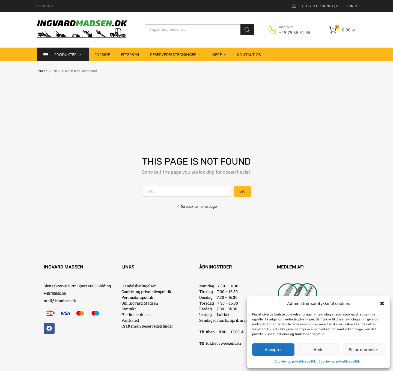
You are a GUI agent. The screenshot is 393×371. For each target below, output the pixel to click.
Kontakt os (249, 54)
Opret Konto (346, 6)
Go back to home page (196, 207)
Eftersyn (130, 54)
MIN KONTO (44, 6)
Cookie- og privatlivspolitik (295, 361)
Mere (219, 54)
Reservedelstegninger (175, 54)
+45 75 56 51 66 (292, 32)
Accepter (273, 349)
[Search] (247, 29)
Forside (102, 54)
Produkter (67, 54)
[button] (382, 303)
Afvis (318, 349)
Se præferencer (363, 349)
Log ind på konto (319, 6)
